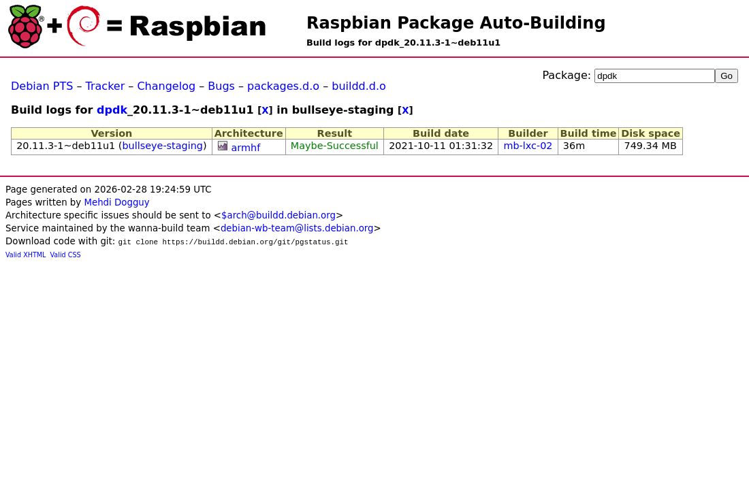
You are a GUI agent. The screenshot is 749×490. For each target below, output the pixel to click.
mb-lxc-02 (527, 145)
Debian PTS (42, 86)
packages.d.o (283, 86)
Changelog (166, 86)
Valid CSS (65, 255)
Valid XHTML (25, 255)
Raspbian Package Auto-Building (456, 23)
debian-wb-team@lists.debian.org (297, 228)
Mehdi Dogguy (116, 202)
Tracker (105, 86)
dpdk (112, 109)
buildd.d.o (359, 86)
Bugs (221, 86)
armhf (246, 147)
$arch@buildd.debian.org (278, 215)
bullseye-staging (162, 145)
